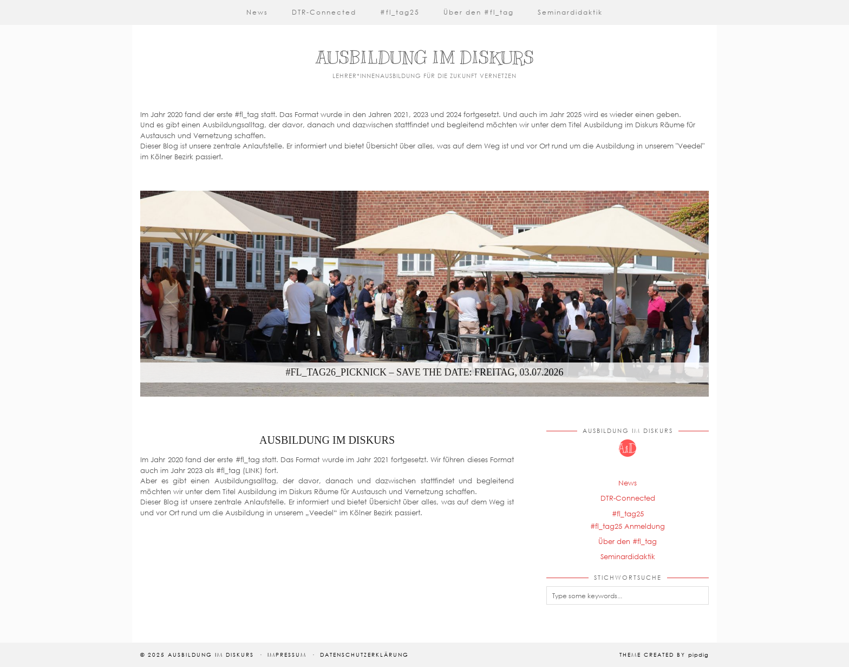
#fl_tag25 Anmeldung (627, 526)
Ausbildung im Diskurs (425, 57)
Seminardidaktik (570, 12)
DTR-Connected (324, 12)
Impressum (286, 654)
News (257, 12)
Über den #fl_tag (478, 12)
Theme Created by (664, 654)
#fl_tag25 (400, 12)
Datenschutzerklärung (364, 654)
